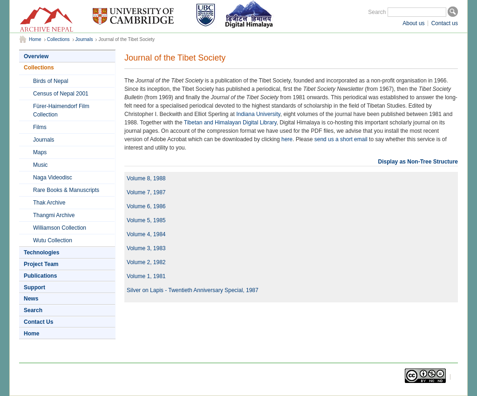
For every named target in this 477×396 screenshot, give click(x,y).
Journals (84, 39)
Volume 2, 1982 (146, 262)
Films (40, 127)
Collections (58, 39)
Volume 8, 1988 (146, 178)
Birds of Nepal (50, 81)
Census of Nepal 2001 (61, 93)
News (31, 298)
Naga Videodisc (52, 177)
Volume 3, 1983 (146, 248)
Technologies (41, 252)
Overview (36, 56)
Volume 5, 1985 (146, 220)
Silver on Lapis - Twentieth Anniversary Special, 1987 (193, 290)
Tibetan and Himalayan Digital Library (230, 122)
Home (35, 39)
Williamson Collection (59, 228)
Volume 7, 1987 (146, 192)
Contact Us (38, 322)
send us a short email (341, 139)
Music (40, 165)
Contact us (444, 23)
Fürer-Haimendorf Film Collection (61, 110)
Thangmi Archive (54, 215)
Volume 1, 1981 (146, 276)
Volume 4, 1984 (146, 234)
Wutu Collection (52, 240)
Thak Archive (49, 202)
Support (34, 287)
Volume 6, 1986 (146, 206)
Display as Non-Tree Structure (418, 161)
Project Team (41, 264)
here (287, 139)
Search (377, 12)
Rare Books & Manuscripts (66, 190)
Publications (40, 276)
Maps (40, 152)
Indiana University (258, 114)
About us (413, 23)
